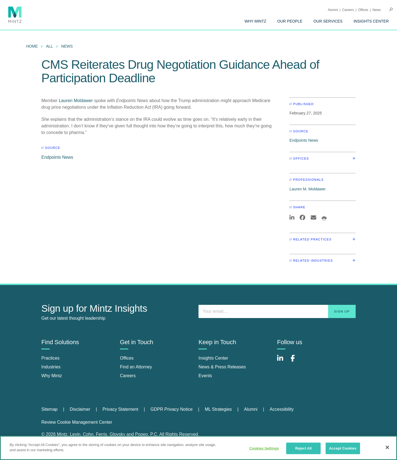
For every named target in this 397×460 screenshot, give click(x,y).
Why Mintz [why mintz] (51, 375)
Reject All (303, 448)
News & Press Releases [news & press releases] (222, 367)
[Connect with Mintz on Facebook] (296, 361)
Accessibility (282, 409)
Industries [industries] (50, 367)
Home (32, 46)
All (49, 46)
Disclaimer (80, 409)
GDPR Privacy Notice (172, 409)
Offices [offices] (127, 358)
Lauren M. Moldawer (307, 189)
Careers (348, 10)
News (376, 10)
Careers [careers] (128, 375)
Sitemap (49, 409)
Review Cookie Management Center (76, 422)
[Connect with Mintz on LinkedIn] (282, 361)
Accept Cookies (342, 448)
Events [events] (205, 375)
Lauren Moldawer (76, 100)
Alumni (333, 10)
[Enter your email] (277, 311)
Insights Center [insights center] (213, 358)
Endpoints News (57, 157)
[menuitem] (255, 21)
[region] (198, 448)
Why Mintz (255, 21)
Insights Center (371, 21)
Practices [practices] (50, 358)
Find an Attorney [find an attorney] (136, 367)
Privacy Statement (120, 409)
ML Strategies (218, 409)
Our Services (328, 21)
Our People (289, 21)
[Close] (387, 447)
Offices (363, 10)
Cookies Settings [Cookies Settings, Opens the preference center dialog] (264, 448)
